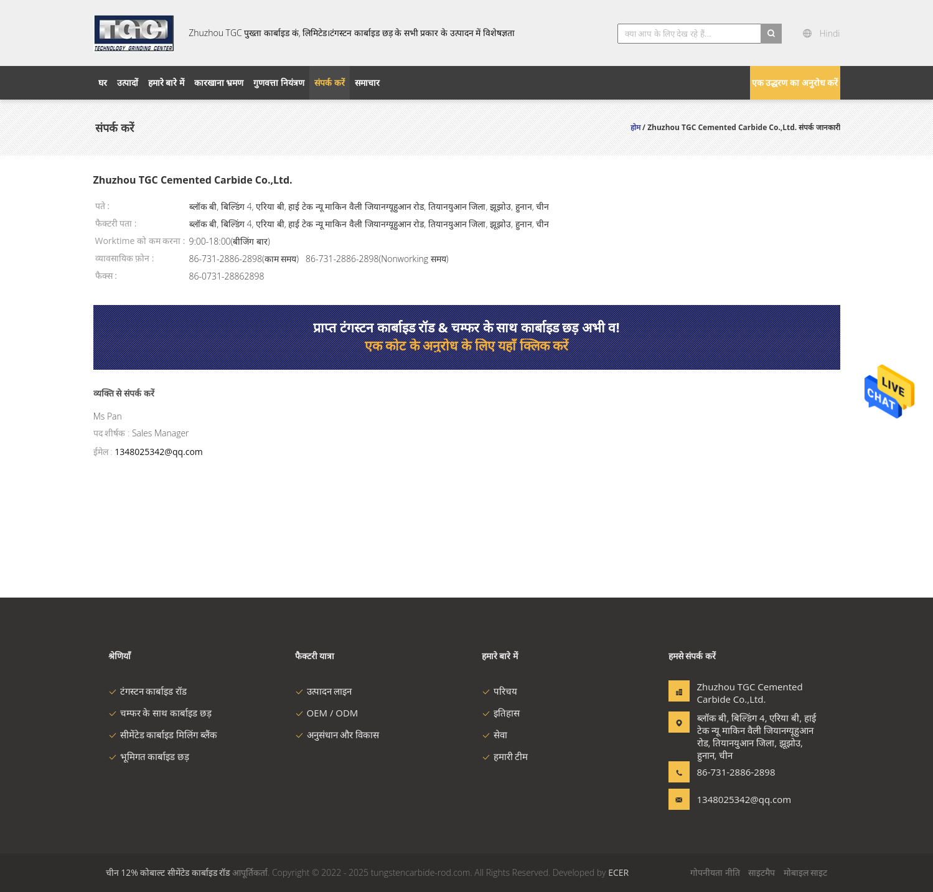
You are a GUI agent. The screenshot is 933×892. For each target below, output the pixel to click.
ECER (618, 872)
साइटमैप (761, 872)
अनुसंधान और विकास (337, 734)
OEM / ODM (327, 713)
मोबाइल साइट (806, 872)
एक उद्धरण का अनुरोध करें (795, 82)
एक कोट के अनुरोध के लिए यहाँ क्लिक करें (466, 345)
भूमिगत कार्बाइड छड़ (149, 756)
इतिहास (501, 713)
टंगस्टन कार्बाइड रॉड (147, 691)
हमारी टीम (505, 756)
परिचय (499, 691)
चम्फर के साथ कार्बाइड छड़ (160, 713)
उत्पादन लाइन (323, 691)
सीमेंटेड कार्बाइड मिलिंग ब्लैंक (163, 734)
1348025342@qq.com (159, 452)
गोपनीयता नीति (715, 872)
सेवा (494, 734)
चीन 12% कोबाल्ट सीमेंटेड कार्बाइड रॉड (168, 872)
